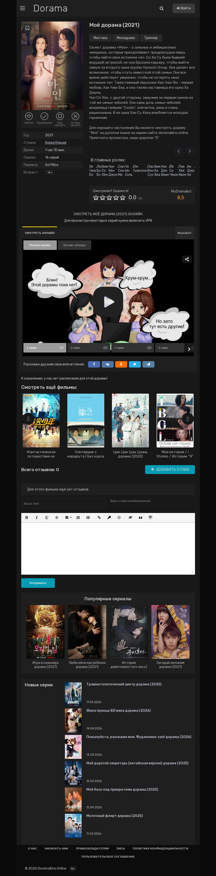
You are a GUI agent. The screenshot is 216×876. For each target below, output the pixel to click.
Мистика (100, 38)
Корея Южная (55, 143)
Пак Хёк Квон (182, 171)
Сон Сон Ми (121, 171)
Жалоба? (184, 233)
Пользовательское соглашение (108, 856)
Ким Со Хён (105, 171)
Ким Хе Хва (157, 171)
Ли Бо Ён (99, 171)
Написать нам (56, 848)
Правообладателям (92, 848)
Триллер (151, 38)
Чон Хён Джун (112, 171)
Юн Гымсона (140, 169)
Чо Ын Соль (128, 171)
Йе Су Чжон (173, 171)
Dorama (50, 8)
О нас (32, 848)
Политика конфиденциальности (160, 848)
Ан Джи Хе (190, 171)
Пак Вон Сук (150, 171)
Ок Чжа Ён (92, 171)
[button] (179, 151)
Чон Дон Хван (165, 171)
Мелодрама (126, 38)
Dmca (121, 848)
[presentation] (28, 419)
